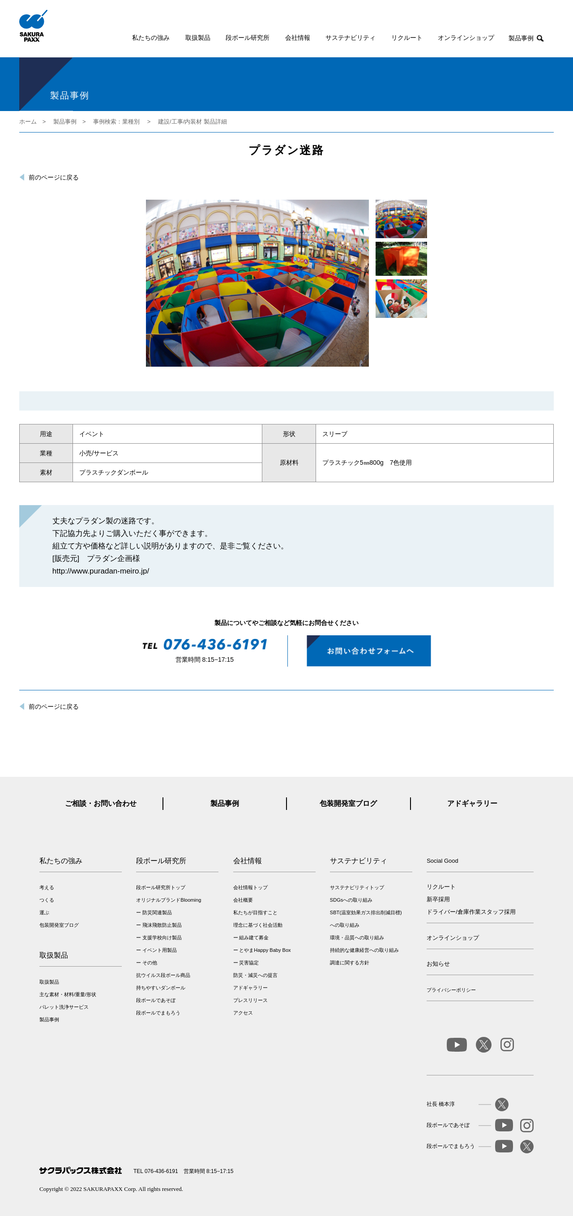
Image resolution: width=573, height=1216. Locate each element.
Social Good (442, 860)
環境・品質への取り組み (357, 937)
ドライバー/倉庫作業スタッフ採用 (471, 911)
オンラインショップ (466, 37)
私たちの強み (151, 37)
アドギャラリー (472, 803)
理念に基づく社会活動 (257, 925)
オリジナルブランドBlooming (168, 900)
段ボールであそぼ (155, 1000)
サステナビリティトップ (357, 887)
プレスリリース (250, 1000)
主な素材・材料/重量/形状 (67, 994)
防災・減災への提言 (255, 975)
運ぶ (44, 912)
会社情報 (297, 37)
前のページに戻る (54, 177)
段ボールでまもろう (158, 1012)
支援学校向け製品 (162, 937)
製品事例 (521, 38)
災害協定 (249, 962)
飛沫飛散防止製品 (162, 925)
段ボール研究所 (247, 37)
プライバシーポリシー (451, 990)
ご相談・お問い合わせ (101, 803)
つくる (46, 900)
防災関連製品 (157, 912)
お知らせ (438, 963)
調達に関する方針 (349, 962)
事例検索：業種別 (116, 121)
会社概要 (243, 900)
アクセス (243, 1012)
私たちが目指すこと (255, 912)
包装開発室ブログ (348, 803)
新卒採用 (438, 899)
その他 (149, 962)
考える (46, 887)
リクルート (407, 37)
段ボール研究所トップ (160, 887)
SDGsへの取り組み (351, 900)
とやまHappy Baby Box (265, 950)
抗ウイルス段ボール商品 (163, 975)
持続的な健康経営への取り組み (364, 950)
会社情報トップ (250, 887)
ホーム (28, 121)
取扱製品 (197, 37)
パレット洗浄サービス (64, 1007)
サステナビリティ (350, 37)
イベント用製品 (159, 950)
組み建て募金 (254, 937)
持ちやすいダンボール (160, 987)
